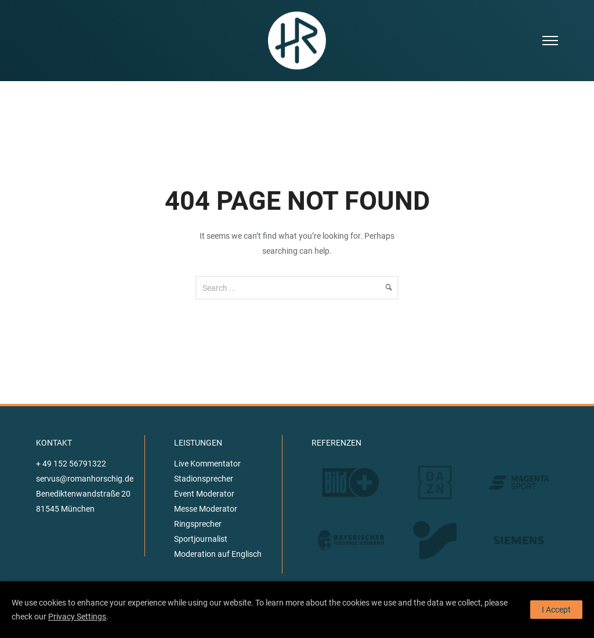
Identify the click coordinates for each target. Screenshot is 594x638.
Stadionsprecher (203, 478)
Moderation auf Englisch (218, 554)
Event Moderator (204, 493)
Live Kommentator (207, 463)
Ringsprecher (198, 523)
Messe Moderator (205, 508)
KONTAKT (54, 442)
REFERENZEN (336, 442)
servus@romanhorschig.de (84, 478)
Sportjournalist (200, 539)
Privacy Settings (77, 616)
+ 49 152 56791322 (71, 463)
